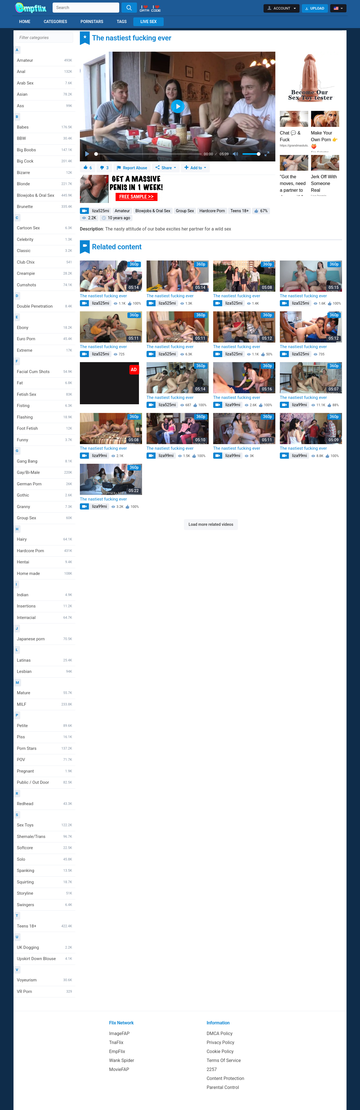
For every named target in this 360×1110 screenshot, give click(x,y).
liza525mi (100, 211)
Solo (44, 859)
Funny (44, 439)
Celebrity (44, 239)
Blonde (44, 183)
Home (24, 21)
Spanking (44, 870)
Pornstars (91, 21)
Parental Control (223, 1087)
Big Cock (44, 161)
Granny (44, 506)
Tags (122, 21)
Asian (44, 94)
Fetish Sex (44, 394)
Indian (44, 594)
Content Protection (225, 1078)
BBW (44, 138)
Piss (44, 736)
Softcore (44, 847)
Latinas (44, 660)
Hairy (44, 539)
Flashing (44, 417)
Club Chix (44, 262)
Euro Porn (44, 338)
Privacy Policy (221, 1042)
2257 (212, 1069)
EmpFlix (117, 1051)
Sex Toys (44, 825)
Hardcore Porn (44, 550)
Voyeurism (44, 980)
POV (44, 759)
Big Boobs (44, 149)
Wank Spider (121, 1060)
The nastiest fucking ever (103, 295)
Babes (44, 127)
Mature (44, 692)
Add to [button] (193, 168)
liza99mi (232, 405)
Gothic (44, 495)
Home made (44, 573)
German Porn (44, 484)
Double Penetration (44, 306)
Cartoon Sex (44, 227)
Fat (44, 382)
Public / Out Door (44, 782)
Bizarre (44, 172)
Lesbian (44, 671)
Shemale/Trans (44, 836)
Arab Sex (44, 83)
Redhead (44, 803)
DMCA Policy (220, 1033)
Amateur (44, 60)
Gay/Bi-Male (44, 472)
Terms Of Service (224, 1060)
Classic (44, 250)
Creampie (44, 273)
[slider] (148, 154)
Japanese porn (44, 638)
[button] (282, 8)
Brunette (44, 206)
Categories (55, 21)
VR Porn (44, 991)
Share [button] (164, 168)
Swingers (44, 904)
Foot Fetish (44, 428)
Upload (314, 8)
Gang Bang (44, 461)
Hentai (44, 562)
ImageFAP (119, 1033)
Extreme (44, 350)
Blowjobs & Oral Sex (44, 195)
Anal (44, 71)
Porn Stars (44, 748)
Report (132, 168)
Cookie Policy (220, 1051)
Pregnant (44, 771)
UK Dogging (44, 947)
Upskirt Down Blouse (44, 958)
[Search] (129, 8)
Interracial (44, 617)
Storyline (44, 893)
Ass (44, 105)
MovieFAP (119, 1069)
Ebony (44, 327)
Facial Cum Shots (44, 371)
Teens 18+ (44, 926)
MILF (44, 704)
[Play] (88, 154)
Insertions (44, 606)
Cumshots (44, 284)
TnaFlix (116, 1042)
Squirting (44, 882)
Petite (44, 725)
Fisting (44, 405)
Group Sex (44, 517)
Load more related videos (211, 524)
